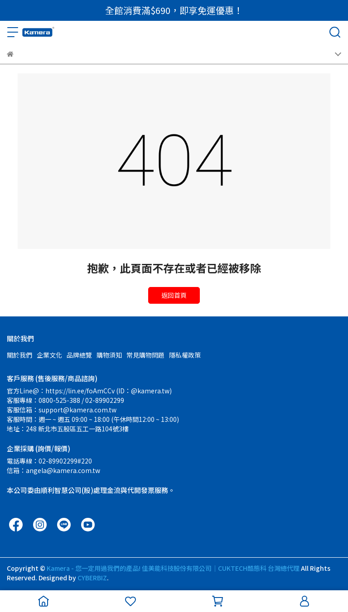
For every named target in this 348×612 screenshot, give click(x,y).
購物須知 (109, 354)
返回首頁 (174, 295)
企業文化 (49, 354)
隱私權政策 (185, 354)
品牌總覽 (79, 354)
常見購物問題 (145, 354)
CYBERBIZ (92, 577)
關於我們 (19, 354)
